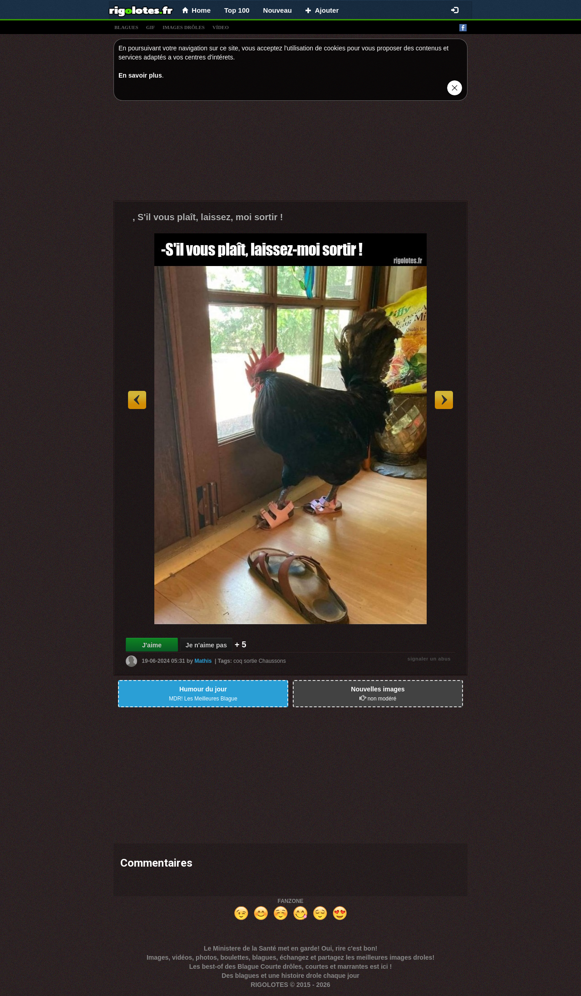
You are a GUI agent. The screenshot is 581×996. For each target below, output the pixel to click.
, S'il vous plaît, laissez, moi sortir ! (208, 217)
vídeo (220, 27)
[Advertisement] (290, 153)
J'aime (152, 645)
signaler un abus (429, 658)
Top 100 (237, 10)
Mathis (203, 661)
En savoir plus (140, 75)
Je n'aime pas (206, 645)
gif (150, 27)
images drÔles (183, 27)
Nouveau (277, 10)
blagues (126, 27)
